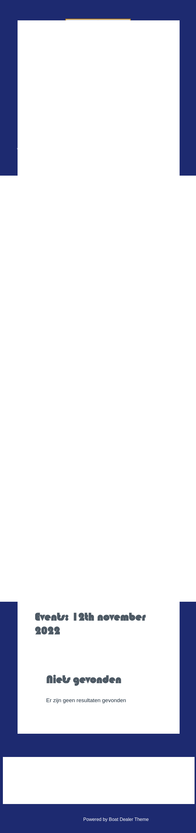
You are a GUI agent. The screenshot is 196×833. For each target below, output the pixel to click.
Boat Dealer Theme (129, 819)
